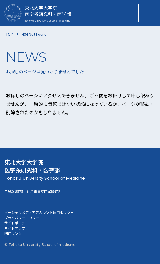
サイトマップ (14, 228)
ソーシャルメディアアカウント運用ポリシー (39, 212)
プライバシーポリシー (21, 217)
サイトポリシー (16, 222)
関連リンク (13, 233)
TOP (9, 34)
